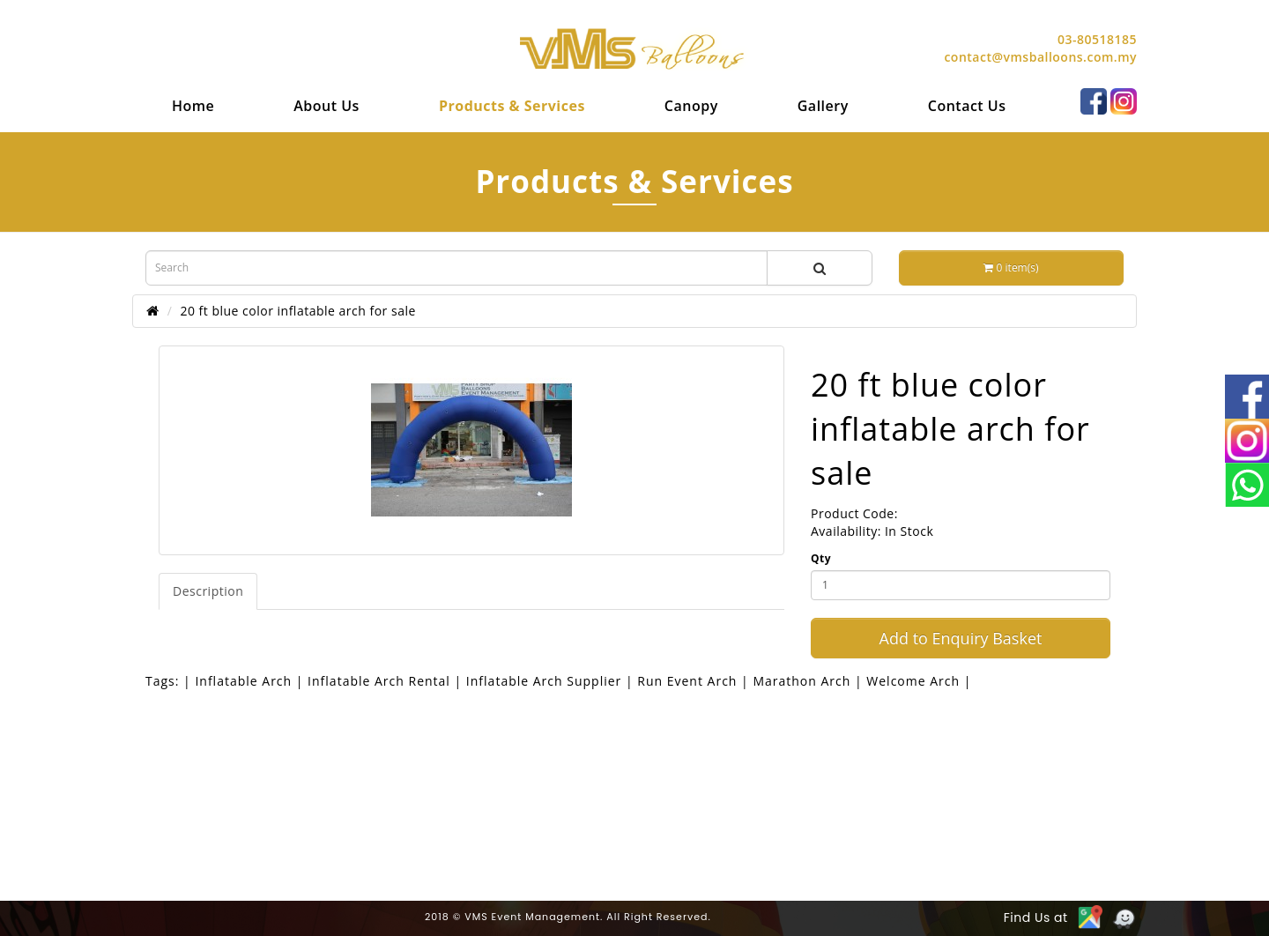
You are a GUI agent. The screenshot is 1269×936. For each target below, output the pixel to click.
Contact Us (967, 105)
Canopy (691, 105)
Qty (821, 558)
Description (208, 591)
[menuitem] (193, 105)
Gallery (823, 105)
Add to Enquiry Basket (961, 638)
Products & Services (512, 105)
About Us (326, 105)
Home (193, 105)
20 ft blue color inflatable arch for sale (297, 310)
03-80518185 (1097, 39)
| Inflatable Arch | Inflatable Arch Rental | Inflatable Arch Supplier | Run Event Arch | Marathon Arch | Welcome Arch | (577, 680)
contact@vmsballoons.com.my (1040, 56)
